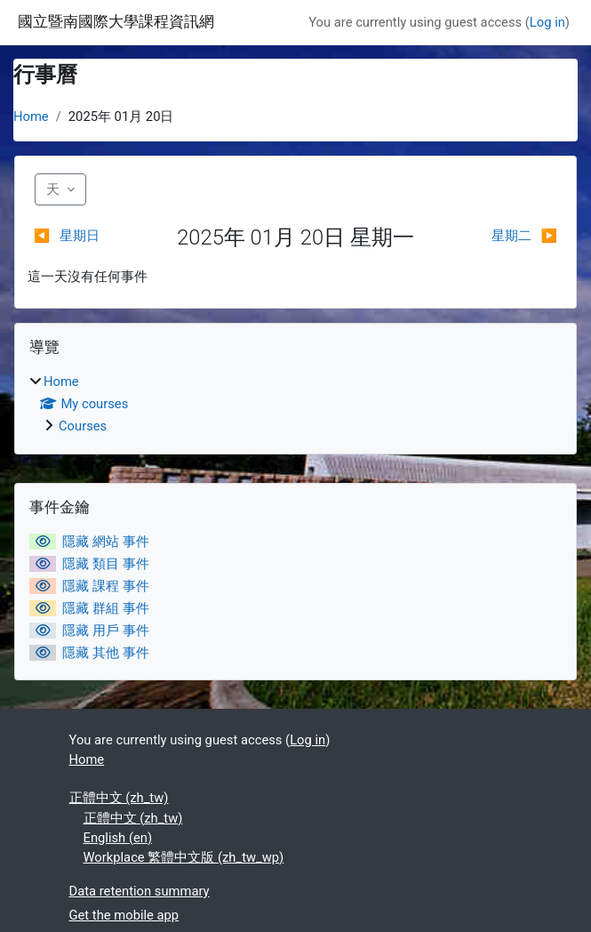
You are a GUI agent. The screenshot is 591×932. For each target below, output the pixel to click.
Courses (83, 426)
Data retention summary (139, 891)
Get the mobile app (124, 915)
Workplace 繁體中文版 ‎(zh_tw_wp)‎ (184, 857)
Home (31, 116)
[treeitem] (295, 404)
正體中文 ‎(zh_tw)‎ (119, 798)
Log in (547, 22)
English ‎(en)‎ (118, 838)
